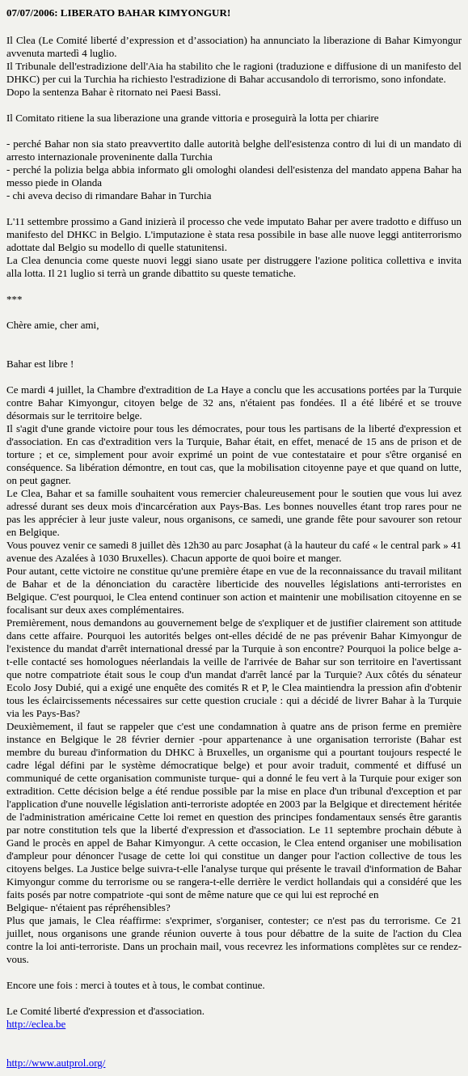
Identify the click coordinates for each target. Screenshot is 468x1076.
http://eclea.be (35, 1024)
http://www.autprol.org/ (55, 1063)
